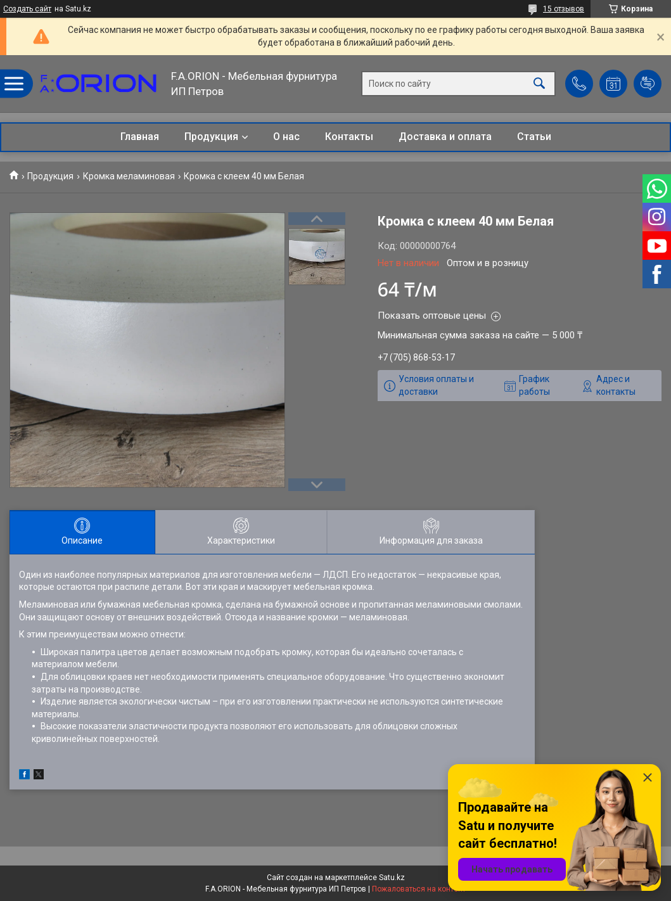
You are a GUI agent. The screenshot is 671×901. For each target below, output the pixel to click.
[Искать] (539, 84)
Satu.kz (392, 877)
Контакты (349, 137)
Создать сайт (27, 8)
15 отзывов (563, 8)
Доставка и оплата (445, 137)
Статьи (534, 137)
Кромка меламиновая (129, 176)
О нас (286, 137)
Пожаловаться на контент (419, 889)
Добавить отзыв (647, 84)
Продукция (211, 137)
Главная (139, 137)
